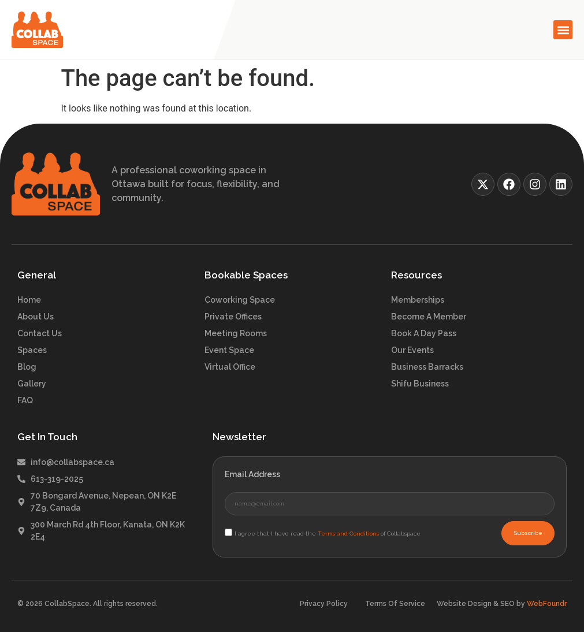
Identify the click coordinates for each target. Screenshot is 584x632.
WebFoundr (547, 604)
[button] (562, 29)
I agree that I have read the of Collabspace (328, 533)
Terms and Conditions (348, 533)
